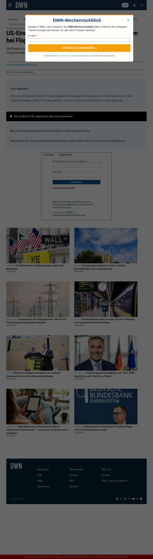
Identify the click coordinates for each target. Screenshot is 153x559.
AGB (81, 56)
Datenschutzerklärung (62, 56)
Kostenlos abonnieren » (79, 48)
